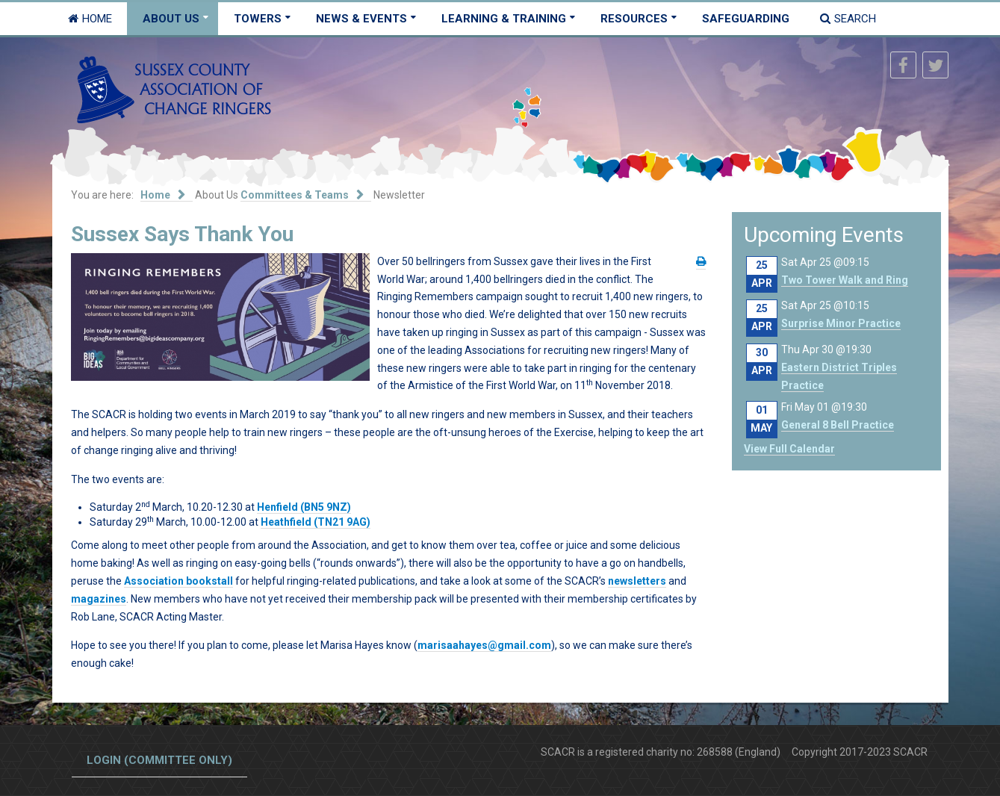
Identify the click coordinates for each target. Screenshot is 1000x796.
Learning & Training (503, 18)
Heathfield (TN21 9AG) (315, 522)
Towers (258, 18)
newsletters (637, 581)
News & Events (361, 18)
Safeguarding (745, 18)
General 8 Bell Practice (837, 425)
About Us (171, 18)
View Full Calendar (789, 449)
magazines (98, 599)
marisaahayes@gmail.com (484, 645)
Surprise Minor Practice (841, 323)
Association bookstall (178, 581)
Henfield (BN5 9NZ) (304, 507)
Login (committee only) (159, 760)
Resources (634, 18)
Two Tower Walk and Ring (844, 280)
